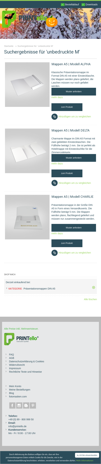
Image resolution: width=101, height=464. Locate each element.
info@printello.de (17, 426)
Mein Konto (15, 386)
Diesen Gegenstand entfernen (93, 287)
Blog (11, 393)
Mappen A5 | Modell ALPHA (71, 64)
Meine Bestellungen (19, 389)
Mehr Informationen (84, 461)
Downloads (90, 4)
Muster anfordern (74, 91)
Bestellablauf (70, 4)
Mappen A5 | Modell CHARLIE (72, 197)
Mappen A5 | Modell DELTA (70, 130)
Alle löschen (90, 299)
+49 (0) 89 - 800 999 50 (21, 419)
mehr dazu (57, 97)
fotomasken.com (18, 396)
